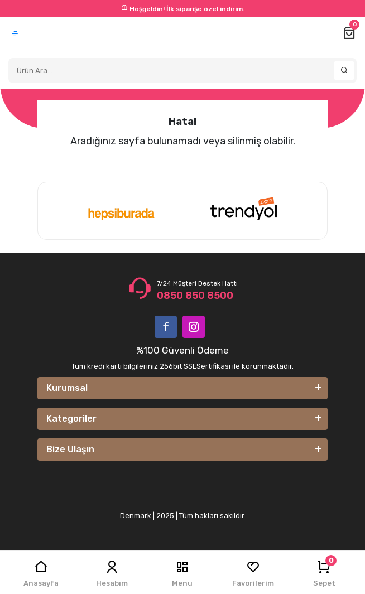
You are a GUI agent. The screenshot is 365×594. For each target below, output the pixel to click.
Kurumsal (67, 388)
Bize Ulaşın (70, 449)
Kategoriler (71, 418)
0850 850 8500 (195, 295)
